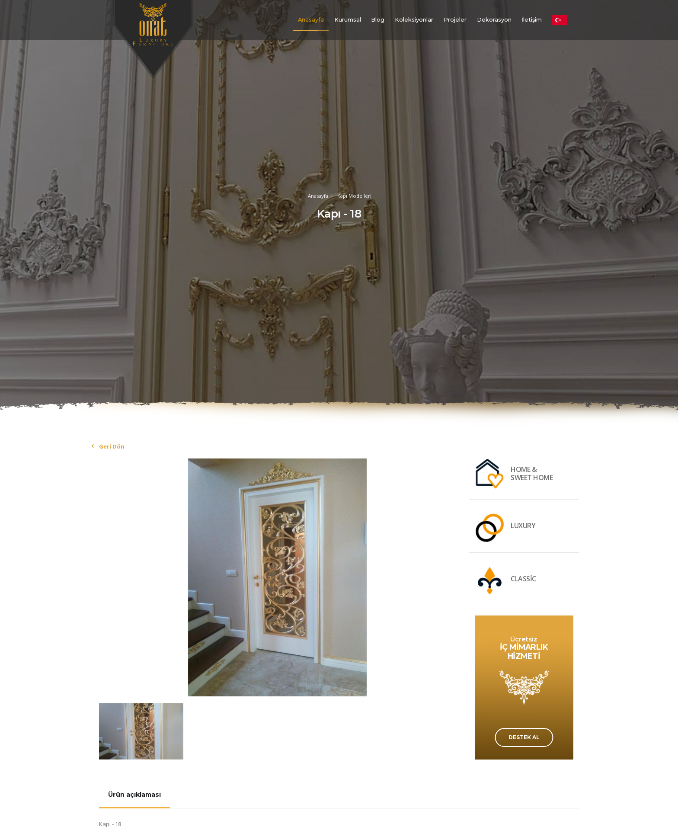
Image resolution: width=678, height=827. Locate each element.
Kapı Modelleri (354, 195)
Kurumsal (347, 19)
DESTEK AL (524, 737)
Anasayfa (311, 19)
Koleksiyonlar (414, 19)
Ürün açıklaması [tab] (134, 794)
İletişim (531, 19)
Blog (377, 19)
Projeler (455, 19)
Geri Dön (112, 446)
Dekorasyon (494, 19)
